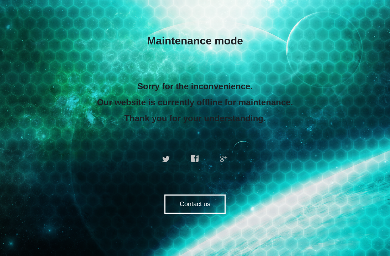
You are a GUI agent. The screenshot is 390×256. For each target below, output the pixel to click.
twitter (166, 158)
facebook (195, 158)
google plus (224, 158)
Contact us (195, 204)
